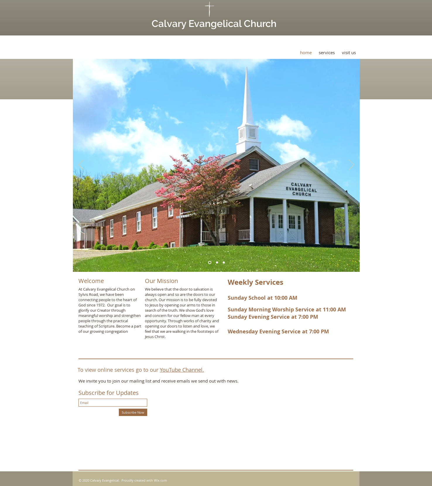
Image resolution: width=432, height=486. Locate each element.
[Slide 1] (209, 262)
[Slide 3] (217, 263)
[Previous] (81, 165)
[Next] (351, 165)
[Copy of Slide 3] (224, 263)
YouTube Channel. (182, 369)
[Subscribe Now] (133, 412)
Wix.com (160, 480)
